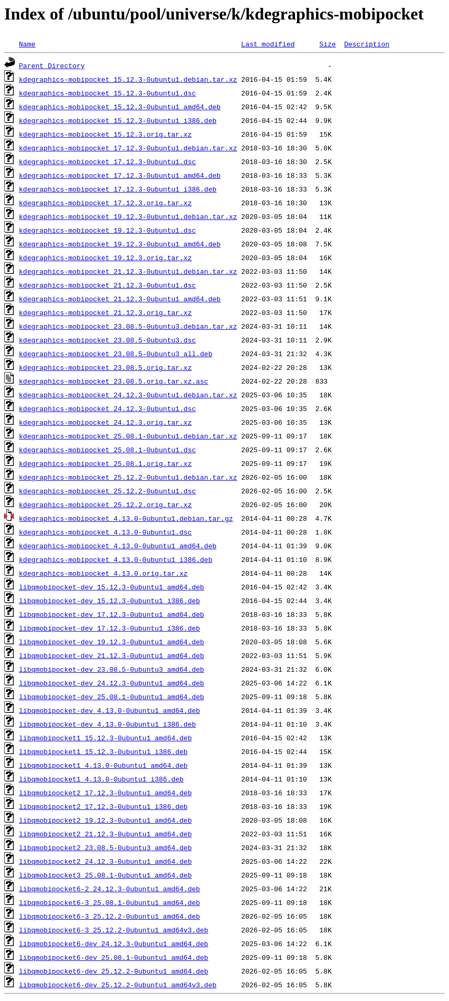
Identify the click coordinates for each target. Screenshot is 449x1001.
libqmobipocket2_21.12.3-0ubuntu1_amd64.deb (105, 833)
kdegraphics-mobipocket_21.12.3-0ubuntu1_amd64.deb (120, 298)
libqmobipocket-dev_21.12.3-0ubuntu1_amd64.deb (111, 655)
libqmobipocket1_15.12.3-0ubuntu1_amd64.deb (105, 737)
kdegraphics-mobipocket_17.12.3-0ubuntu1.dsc (107, 161)
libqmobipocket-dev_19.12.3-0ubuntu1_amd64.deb (111, 641)
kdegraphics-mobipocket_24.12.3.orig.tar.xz (105, 422)
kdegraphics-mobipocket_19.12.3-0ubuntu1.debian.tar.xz (128, 216)
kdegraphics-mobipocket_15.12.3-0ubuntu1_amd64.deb (120, 106)
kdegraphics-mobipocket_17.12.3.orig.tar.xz (105, 202)
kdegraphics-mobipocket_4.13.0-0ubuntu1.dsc (105, 532)
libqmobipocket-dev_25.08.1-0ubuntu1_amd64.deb (111, 696)
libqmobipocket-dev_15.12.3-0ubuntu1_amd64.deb (111, 587)
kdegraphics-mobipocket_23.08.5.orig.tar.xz (105, 367)
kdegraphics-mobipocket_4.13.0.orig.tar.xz (103, 573)
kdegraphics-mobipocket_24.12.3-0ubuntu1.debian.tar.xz (128, 394)
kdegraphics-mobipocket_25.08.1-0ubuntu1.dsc (107, 449)
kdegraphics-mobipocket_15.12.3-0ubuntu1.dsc (107, 93)
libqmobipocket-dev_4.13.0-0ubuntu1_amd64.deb (109, 710)
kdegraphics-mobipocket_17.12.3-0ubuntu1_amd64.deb (120, 175)
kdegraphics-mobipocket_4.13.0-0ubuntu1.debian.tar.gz (126, 518)
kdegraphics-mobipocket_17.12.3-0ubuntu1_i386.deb (117, 189)
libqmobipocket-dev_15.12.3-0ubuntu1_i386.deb (109, 600)
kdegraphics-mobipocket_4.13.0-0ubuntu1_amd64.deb (117, 545)
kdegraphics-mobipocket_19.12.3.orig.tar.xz (105, 257)
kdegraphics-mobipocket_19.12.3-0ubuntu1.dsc (107, 230)
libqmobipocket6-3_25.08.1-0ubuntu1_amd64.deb (109, 902)
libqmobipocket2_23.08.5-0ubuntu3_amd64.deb (105, 847)
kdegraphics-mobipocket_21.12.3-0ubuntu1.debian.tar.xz (128, 271)
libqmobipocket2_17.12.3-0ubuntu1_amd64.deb (105, 792)
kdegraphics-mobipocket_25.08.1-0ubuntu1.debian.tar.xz (128, 436)
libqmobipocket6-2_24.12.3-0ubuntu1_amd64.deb (109, 888)
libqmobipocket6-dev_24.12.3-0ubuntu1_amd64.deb (113, 943)
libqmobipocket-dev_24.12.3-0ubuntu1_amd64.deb (111, 683)
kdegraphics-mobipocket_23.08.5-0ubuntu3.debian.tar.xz (128, 326)
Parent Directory (52, 65)
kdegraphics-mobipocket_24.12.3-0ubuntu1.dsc (107, 408)
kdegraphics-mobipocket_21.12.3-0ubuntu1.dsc (107, 285)
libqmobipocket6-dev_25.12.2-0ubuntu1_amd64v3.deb (117, 984)
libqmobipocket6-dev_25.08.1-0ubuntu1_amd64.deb (113, 957)
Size (327, 44)
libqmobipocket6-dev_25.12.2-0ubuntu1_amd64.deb (113, 971)
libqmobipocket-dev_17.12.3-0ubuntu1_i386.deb (109, 628)
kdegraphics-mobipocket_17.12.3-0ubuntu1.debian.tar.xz (128, 147)
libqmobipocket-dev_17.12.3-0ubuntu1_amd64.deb (111, 614)
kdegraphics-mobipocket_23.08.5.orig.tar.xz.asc (113, 381)
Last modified (267, 44)
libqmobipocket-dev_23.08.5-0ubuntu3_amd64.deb (111, 669)
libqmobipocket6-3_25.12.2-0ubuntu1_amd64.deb (109, 916)
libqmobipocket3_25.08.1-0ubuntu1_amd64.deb (105, 875)
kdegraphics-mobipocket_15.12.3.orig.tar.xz (105, 134)
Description (366, 44)
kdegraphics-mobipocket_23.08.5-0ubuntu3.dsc (107, 340)
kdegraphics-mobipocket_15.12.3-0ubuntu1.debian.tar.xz (128, 79)
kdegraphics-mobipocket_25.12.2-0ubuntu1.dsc (107, 490)
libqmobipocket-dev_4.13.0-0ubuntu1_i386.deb (107, 724)
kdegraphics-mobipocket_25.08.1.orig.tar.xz (105, 463)
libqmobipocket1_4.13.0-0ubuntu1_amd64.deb (103, 765)
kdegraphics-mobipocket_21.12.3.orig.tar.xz (105, 312)
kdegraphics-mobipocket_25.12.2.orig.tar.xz (105, 504)
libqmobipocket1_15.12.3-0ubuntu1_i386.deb (103, 751)
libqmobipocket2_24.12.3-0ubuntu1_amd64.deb (105, 861)
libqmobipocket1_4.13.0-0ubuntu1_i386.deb (101, 779)
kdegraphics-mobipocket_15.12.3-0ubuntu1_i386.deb (117, 120)
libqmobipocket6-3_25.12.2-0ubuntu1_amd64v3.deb (113, 930)
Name (27, 44)
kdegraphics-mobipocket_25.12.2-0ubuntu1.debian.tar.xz (128, 477)
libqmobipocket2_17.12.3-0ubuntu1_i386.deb (103, 806)
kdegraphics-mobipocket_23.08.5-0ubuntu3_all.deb (116, 353)
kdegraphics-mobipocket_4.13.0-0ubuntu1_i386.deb (116, 559)
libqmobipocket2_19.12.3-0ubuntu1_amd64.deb (105, 820)
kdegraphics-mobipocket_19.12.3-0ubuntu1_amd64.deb (120, 244)
